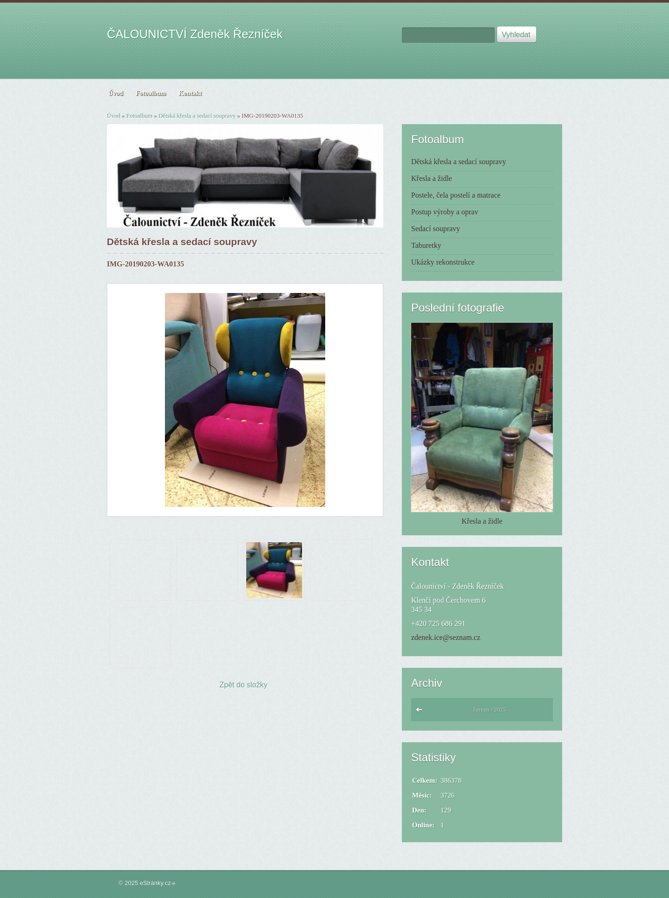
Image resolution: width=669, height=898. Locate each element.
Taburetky (426, 245)
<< (421, 712)
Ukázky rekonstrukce (442, 262)
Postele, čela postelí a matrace (455, 195)
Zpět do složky (244, 685)
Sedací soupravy (435, 229)
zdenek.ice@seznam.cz (445, 637)
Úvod (113, 115)
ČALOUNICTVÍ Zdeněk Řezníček (194, 33)
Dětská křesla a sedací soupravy (197, 115)
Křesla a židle (431, 178)
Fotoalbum (139, 115)
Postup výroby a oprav (444, 212)
